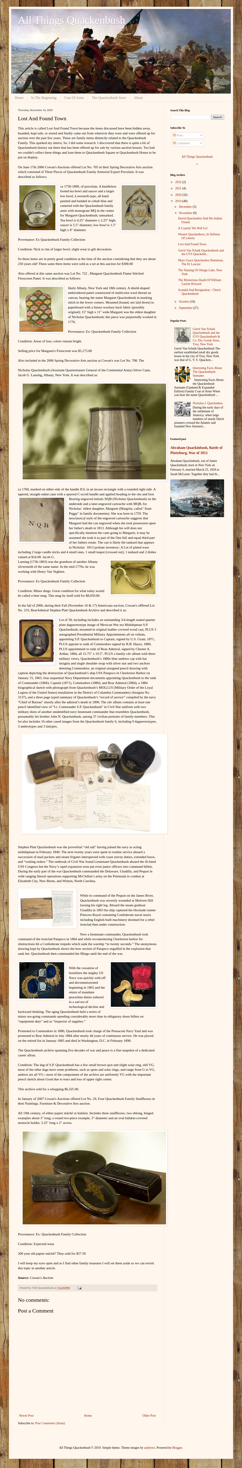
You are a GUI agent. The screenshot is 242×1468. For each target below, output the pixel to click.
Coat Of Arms (74, 98)
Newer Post (26, 1415)
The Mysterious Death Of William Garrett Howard (199, 282)
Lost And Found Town (192, 244)
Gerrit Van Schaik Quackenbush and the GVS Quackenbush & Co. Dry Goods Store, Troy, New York (206, 336)
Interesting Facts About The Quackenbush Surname (207, 371)
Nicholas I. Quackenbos (208, 403)
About (138, 98)
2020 (178, 195)
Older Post (149, 1415)
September (186, 308)
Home (19, 98)
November (186, 213)
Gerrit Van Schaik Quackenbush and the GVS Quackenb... (201, 252)
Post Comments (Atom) (50, 1423)
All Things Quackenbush (71, 20)
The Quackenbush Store (109, 98)
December (185, 206)
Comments (181, 143)
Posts (178, 135)
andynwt (149, 1447)
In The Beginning (43, 98)
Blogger (177, 1447)
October (184, 301)
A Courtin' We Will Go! (193, 228)
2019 (178, 201)
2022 (178, 182)
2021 (178, 188)
